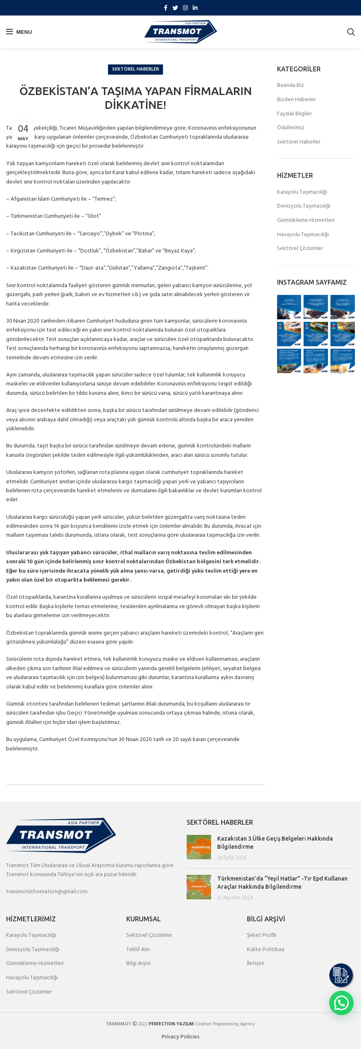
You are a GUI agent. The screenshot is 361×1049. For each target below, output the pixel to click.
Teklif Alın (138, 950)
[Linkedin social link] (195, 7)
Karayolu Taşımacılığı (302, 192)
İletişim (255, 964)
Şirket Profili (261, 936)
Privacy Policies (180, 1037)
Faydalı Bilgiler (294, 114)
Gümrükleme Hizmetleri (306, 221)
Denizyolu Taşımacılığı (303, 206)
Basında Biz (290, 86)
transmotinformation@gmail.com (47, 891)
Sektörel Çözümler (300, 249)
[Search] (351, 32)
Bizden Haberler (296, 100)
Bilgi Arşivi (138, 964)
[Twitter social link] (175, 7)
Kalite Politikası (265, 950)
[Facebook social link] (165, 7)
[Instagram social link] (185, 7)
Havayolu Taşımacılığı (303, 235)
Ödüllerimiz (290, 128)
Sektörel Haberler (135, 69)
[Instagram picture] (289, 307)
